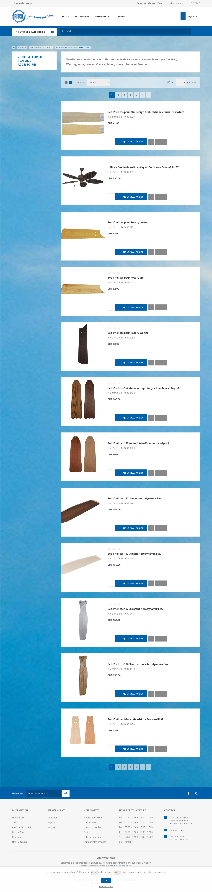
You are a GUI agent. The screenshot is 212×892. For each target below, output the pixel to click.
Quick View (151, 142)
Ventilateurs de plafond (41, 47)
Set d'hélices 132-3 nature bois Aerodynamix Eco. (138, 664)
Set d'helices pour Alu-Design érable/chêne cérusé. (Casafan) (146, 112)
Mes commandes (92, 827)
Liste (70, 82)
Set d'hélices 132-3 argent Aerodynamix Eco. (135, 609)
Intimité (51, 827)
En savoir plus (106, 886)
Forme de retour (23, 3)
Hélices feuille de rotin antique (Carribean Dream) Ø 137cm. (145, 167)
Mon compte (176, 3)
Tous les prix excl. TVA (149, 3)
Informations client (93, 817)
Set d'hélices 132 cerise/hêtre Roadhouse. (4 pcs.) (138, 443)
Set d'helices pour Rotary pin (126, 277)
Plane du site (18, 837)
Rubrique (22, 47)
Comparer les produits (94, 841)
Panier (86, 832)
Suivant (142, 95)
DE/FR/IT (195, 3)
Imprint (51, 822)
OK (106, 880)
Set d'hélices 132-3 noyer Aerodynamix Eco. (134, 498)
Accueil (13, 47)
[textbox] (125, 31)
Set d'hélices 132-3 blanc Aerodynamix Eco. (134, 553)
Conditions (53, 817)
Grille (66, 82)
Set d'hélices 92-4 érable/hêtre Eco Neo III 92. (136, 719)
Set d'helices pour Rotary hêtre (127, 222)
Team (15, 822)
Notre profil (18, 817)
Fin (148, 95)
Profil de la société (21, 827)
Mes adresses (90, 822)
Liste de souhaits (92, 837)
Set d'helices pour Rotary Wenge (128, 333)
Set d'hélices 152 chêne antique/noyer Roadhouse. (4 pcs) (143, 388)
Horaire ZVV (18, 832)
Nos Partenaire (19, 841)
